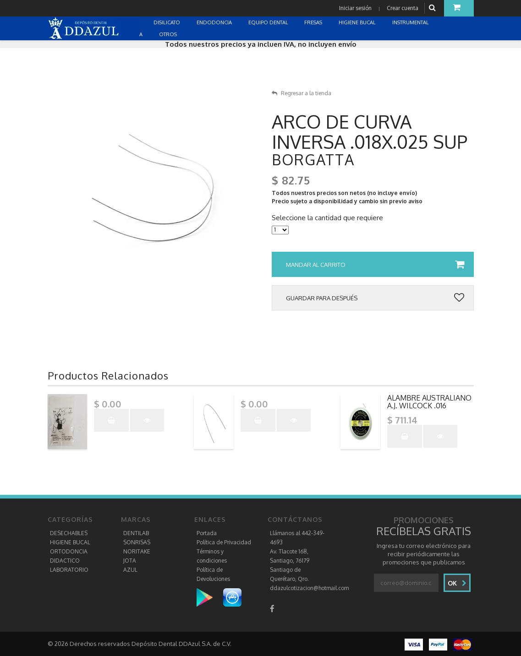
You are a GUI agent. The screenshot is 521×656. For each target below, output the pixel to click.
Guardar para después (375, 298)
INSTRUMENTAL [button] (411, 22)
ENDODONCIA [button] (215, 22)
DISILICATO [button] (167, 22)
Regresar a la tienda (301, 93)
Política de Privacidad (224, 542)
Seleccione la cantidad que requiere (327, 218)
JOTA (129, 560)
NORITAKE (136, 551)
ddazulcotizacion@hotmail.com (309, 588)
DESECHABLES (69, 533)
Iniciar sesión (355, 8)
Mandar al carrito (375, 265)
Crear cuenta (402, 8)
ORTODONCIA (69, 551)
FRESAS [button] (314, 22)
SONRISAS (136, 542)
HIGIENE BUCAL (70, 542)
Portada (207, 533)
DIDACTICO (65, 560)
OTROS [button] (168, 34)
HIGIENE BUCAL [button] (358, 22)
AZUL (130, 569)
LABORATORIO (69, 569)
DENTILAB (136, 533)
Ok (457, 583)
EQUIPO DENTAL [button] (269, 22)
